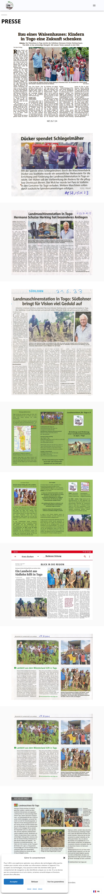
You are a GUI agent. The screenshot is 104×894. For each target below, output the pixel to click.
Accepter (13, 882)
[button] (64, 858)
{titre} (29, 889)
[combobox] (96, 891)
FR (96, 891)
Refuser (34, 882)
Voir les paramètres (55, 882)
